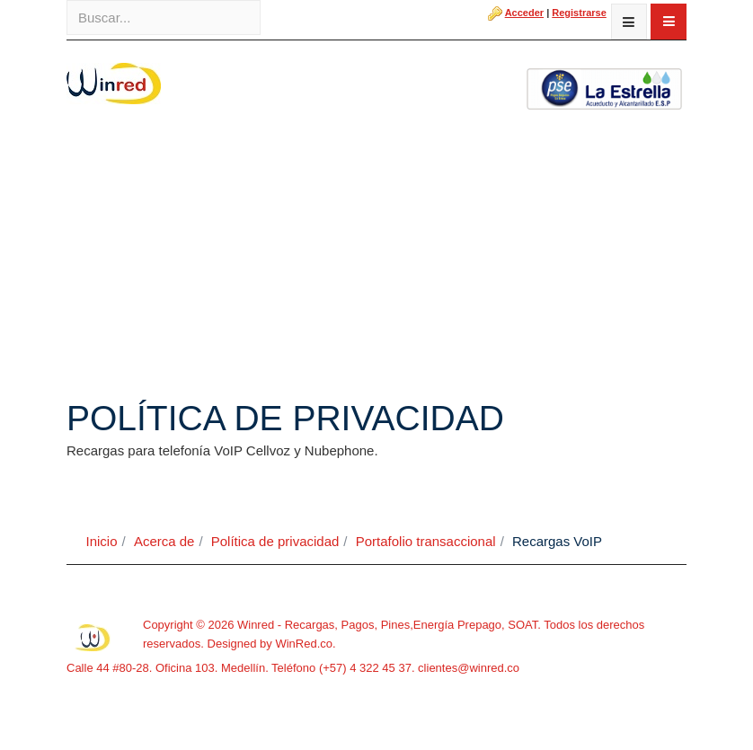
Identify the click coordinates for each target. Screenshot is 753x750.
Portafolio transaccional (426, 541)
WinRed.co (303, 643)
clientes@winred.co (467, 668)
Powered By (93, 637)
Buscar (66, 0)
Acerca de (164, 541)
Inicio (102, 541)
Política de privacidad (275, 541)
